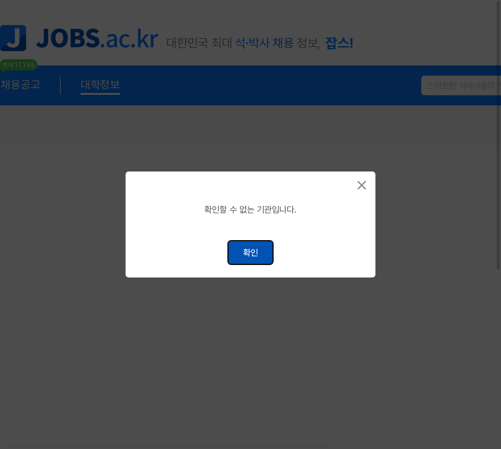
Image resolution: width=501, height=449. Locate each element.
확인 (250, 253)
